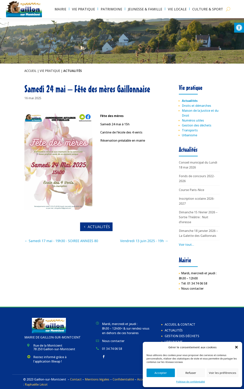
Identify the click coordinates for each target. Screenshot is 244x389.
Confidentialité (123, 379)
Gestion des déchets (196, 125)
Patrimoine (111, 9)
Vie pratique (83, 9)
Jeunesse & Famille (145, 9)
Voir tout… (186, 244)
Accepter (160, 373)
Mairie (60, 9)
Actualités (99, 226)
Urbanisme (189, 135)
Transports (190, 130)
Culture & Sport (207, 9)
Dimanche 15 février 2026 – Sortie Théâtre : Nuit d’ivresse (198, 217)
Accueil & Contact (180, 324)
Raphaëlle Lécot (36, 384)
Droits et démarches (196, 106)
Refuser (190, 373)
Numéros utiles (193, 120)
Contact (76, 379)
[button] (239, 28)
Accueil (30, 71)
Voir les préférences (222, 373)
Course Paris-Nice (191, 190)
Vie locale (177, 9)
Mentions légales (97, 379)
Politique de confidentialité (190, 381)
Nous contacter (192, 288)
